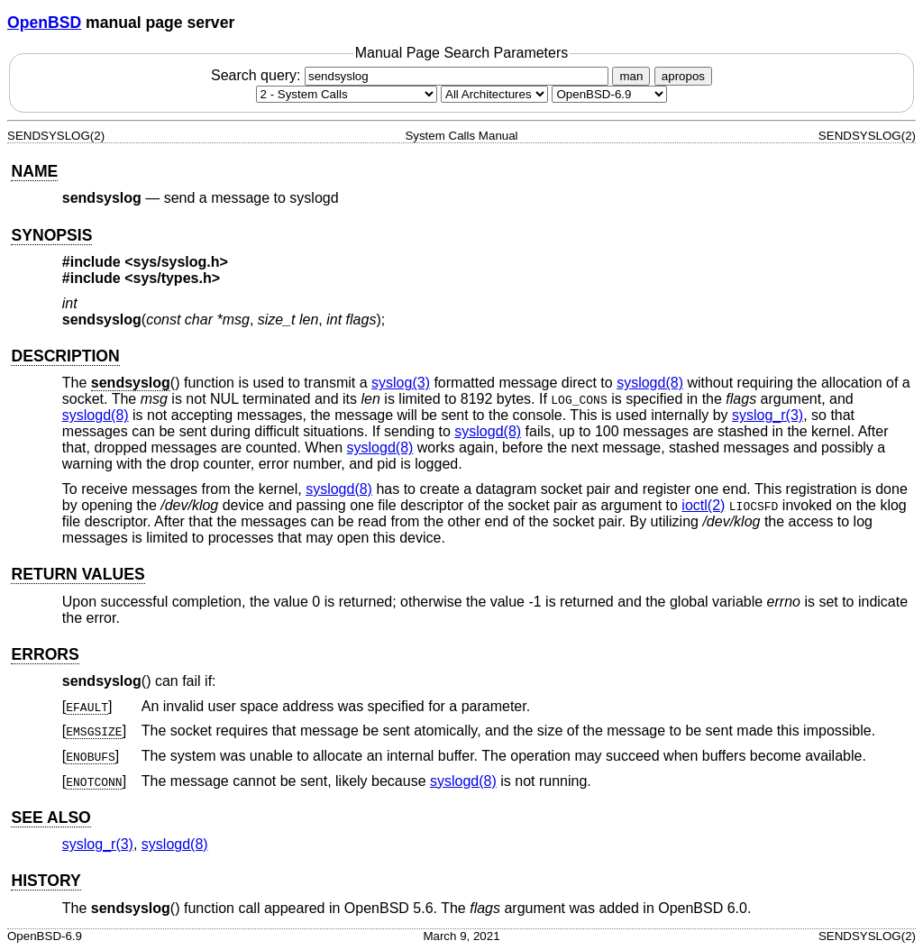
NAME (34, 171)
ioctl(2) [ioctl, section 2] (703, 505)
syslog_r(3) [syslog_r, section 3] (767, 415)
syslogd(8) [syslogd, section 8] (650, 382)
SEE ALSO (50, 817)
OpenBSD (44, 23)
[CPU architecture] (494, 94)
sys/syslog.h (176, 261)
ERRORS (44, 654)
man (631, 76)
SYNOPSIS (51, 235)
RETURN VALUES (77, 574)
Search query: (412, 75)
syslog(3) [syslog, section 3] (400, 382)
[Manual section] (346, 94)
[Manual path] (609, 94)
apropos (683, 76)
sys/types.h (172, 278)
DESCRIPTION (65, 356)
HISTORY (45, 881)
